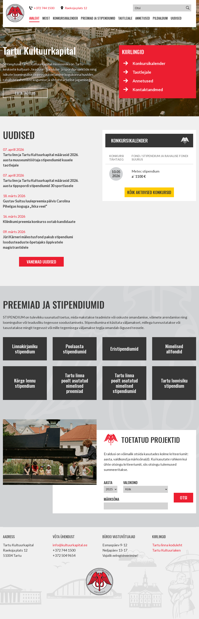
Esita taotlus (25, 93)
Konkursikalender (65, 18)
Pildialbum (160, 18)
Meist (46, 18)
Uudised (176, 18)
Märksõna (111, 499)
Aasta (108, 482)
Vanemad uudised (41, 262)
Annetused (142, 18)
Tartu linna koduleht (167, 545)
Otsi (183, 498)
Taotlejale (125, 18)
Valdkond (130, 482)
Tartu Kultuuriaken (166, 550)
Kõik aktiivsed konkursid (149, 192)
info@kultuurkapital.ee (70, 545)
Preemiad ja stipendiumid (98, 18)
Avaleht (34, 18)
